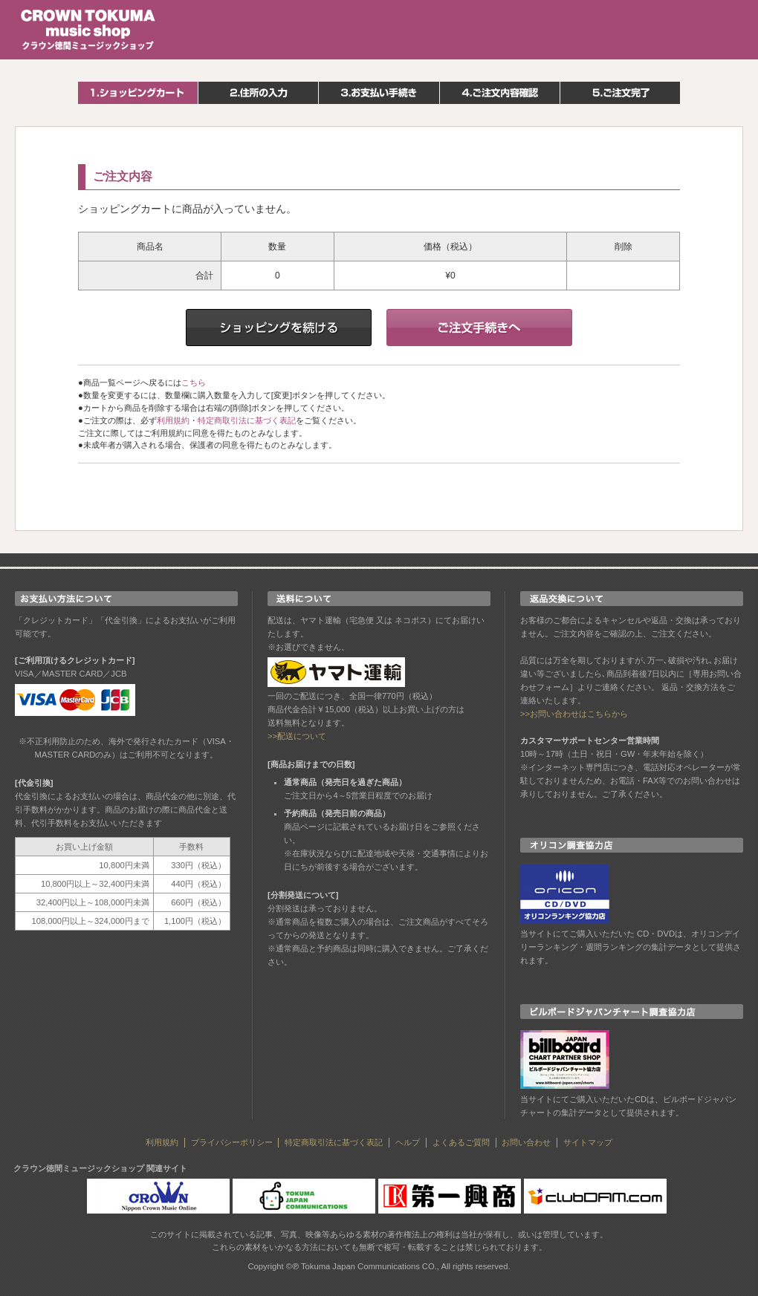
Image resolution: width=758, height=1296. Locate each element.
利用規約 (173, 420)
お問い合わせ (526, 1142)
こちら (193, 382)
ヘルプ (407, 1142)
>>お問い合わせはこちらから (574, 713)
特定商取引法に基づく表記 (247, 420)
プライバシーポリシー (232, 1142)
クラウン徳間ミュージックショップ (88, 30)
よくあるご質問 (461, 1142)
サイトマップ (587, 1142)
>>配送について (297, 736)
